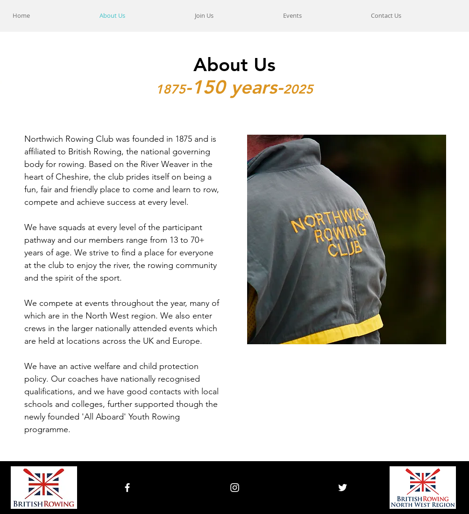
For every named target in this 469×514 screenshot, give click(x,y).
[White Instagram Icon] (235, 487)
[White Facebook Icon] (127, 487)
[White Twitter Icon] (342, 487)
